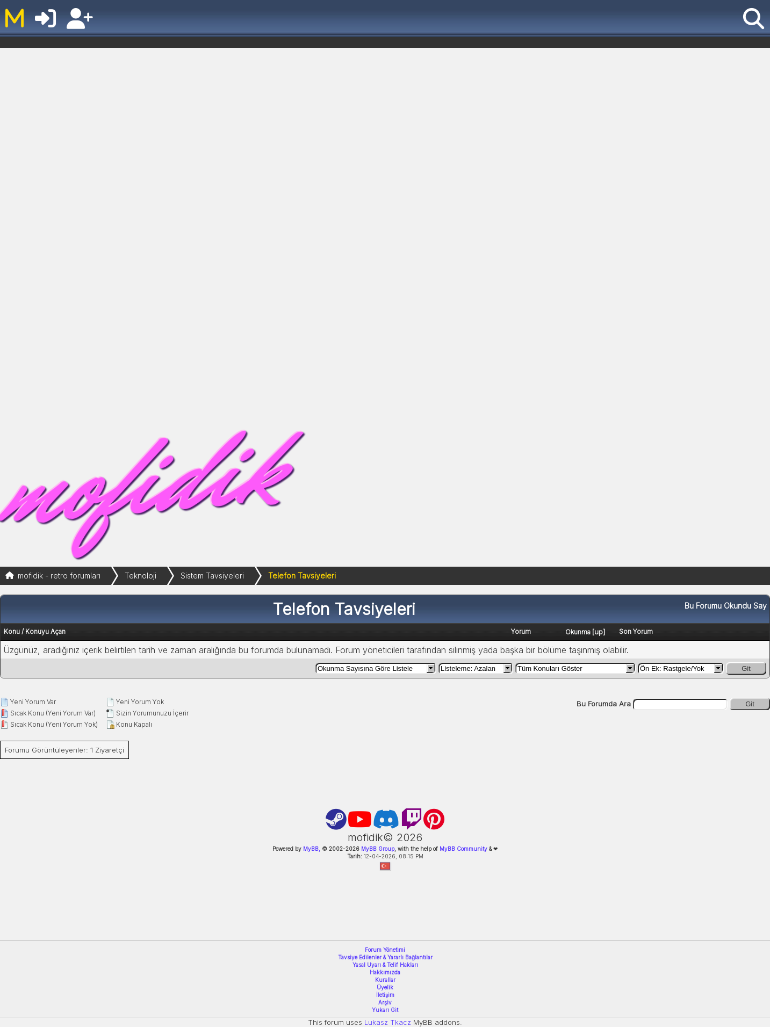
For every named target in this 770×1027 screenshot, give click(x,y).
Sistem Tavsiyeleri (212, 575)
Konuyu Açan (45, 631)
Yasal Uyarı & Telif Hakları (385, 964)
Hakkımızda (385, 972)
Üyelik (385, 987)
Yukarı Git (385, 1010)
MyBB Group (376, 848)
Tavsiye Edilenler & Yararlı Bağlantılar (385, 957)
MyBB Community (463, 848)
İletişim (385, 995)
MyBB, (311, 848)
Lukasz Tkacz (387, 1022)
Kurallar (385, 980)
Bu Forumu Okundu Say (726, 605)
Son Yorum (636, 631)
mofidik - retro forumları (59, 575)
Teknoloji (140, 575)
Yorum (521, 631)
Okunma (578, 632)
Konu (12, 631)
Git (746, 668)
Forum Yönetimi (385, 949)
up (598, 631)
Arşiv (385, 1002)
